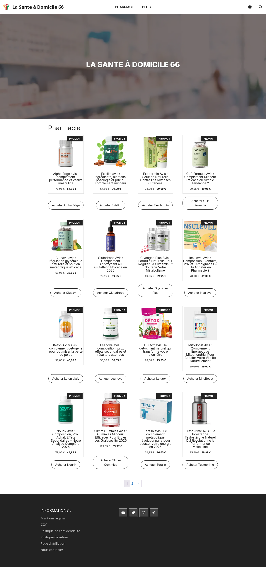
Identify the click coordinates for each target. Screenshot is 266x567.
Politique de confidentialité (60, 531)
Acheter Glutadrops (110, 293)
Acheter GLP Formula (200, 203)
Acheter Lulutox (155, 378)
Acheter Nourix (65, 464)
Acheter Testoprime (200, 464)
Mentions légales (53, 518)
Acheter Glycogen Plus (155, 290)
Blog (146, 7)
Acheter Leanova (110, 378)
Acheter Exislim (110, 205)
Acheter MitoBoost (200, 378)
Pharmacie (125, 7)
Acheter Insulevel (200, 293)
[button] (260, 7)
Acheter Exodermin (155, 205)
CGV (44, 524)
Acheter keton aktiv (65, 378)
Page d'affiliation (53, 543)
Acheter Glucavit (65, 293)
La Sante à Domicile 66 (42, 7)
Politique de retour (54, 537)
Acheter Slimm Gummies (110, 462)
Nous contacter (52, 550)
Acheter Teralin (155, 464)
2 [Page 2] (132, 483)
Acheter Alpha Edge (66, 205)
